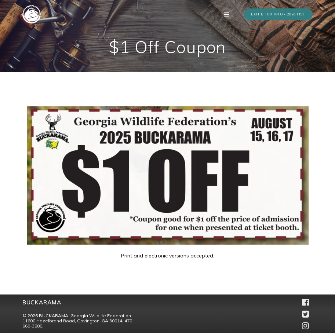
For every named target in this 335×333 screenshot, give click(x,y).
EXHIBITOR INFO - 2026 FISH (278, 14)
